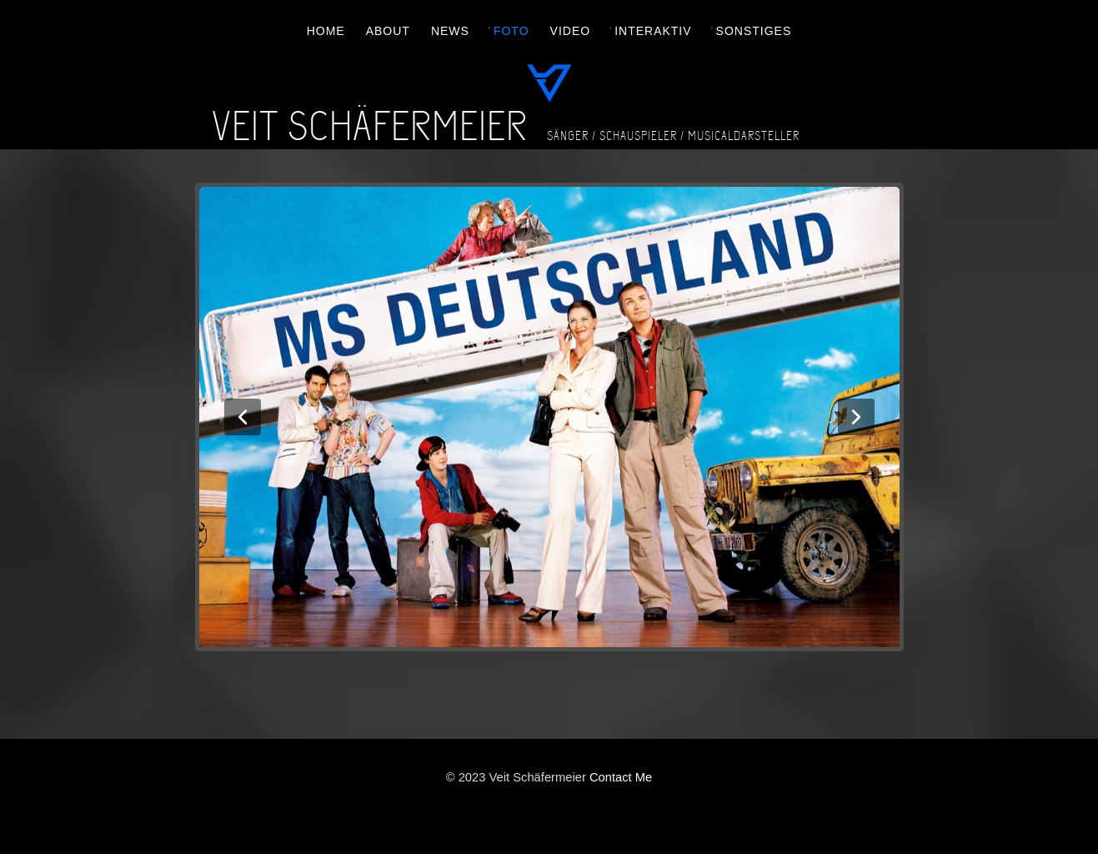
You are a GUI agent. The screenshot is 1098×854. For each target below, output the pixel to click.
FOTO (511, 31)
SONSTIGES (754, 31)
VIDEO (570, 31)
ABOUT (388, 31)
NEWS (450, 31)
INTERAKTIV (652, 31)
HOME (326, 31)
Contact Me (620, 777)
